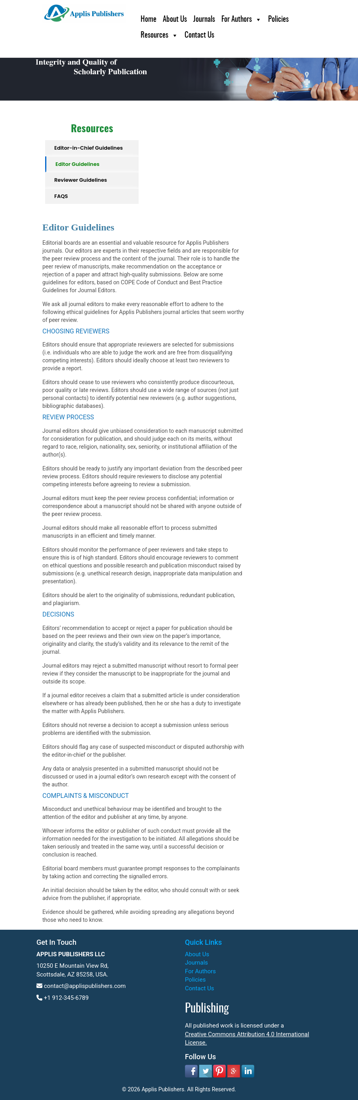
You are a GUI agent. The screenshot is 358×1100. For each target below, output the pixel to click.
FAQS (61, 196)
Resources (154, 35)
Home (148, 19)
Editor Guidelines (77, 164)
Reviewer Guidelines (80, 180)
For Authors (236, 19)
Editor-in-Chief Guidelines (88, 148)
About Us (175, 19)
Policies (278, 19)
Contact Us (199, 35)
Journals (204, 19)
